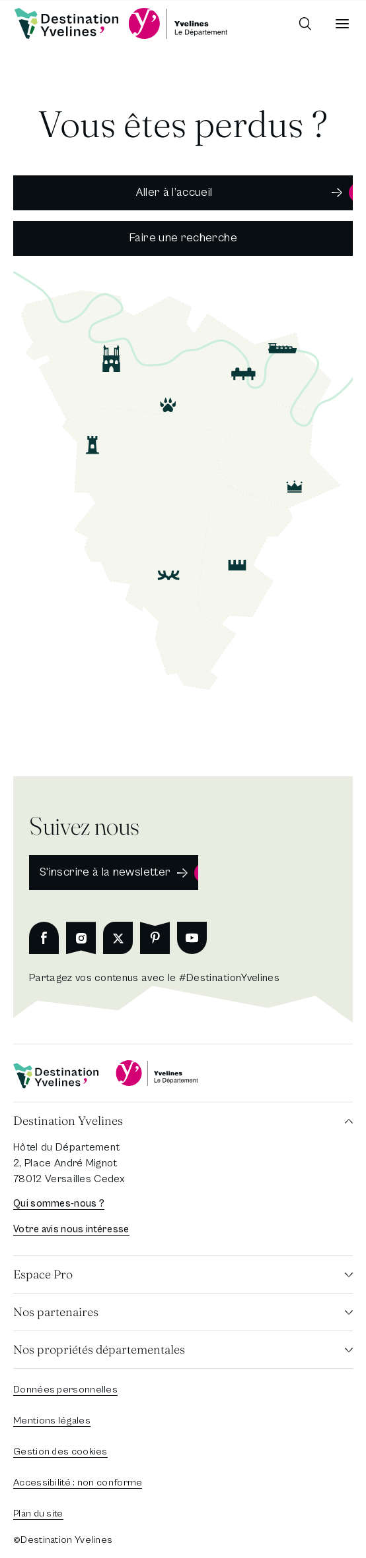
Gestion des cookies (60, 1451)
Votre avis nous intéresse (71, 1229)
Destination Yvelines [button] (68, 1120)
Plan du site (38, 1513)
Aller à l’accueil (174, 192)
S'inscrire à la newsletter (105, 872)
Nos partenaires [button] (55, 1311)
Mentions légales (52, 1420)
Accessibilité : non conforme (77, 1482)
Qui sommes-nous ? (58, 1203)
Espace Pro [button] (43, 1274)
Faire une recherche (183, 238)
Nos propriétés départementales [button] (99, 1349)
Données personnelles (65, 1389)
